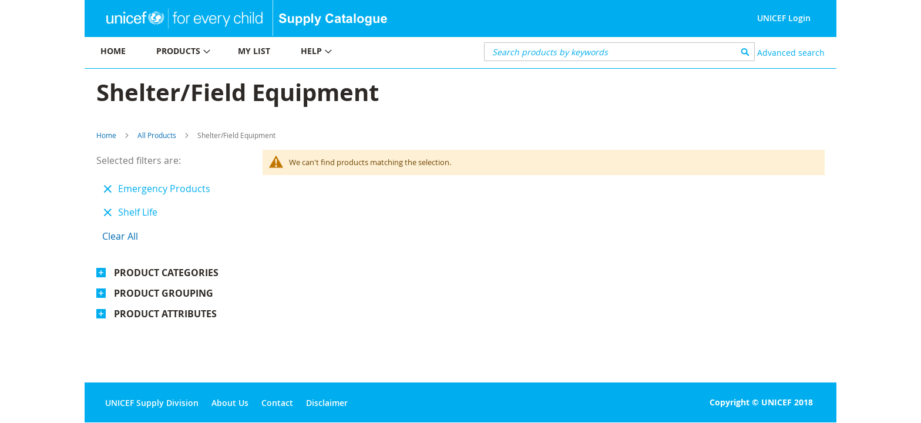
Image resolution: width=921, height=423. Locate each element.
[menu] (272, 52)
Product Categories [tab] (166, 272)
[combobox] (619, 51)
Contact (277, 402)
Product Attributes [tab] (165, 313)
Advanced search (791, 52)
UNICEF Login (784, 18)
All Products (156, 135)
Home (106, 135)
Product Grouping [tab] (163, 293)
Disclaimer (327, 402)
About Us (229, 402)
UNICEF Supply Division (152, 402)
